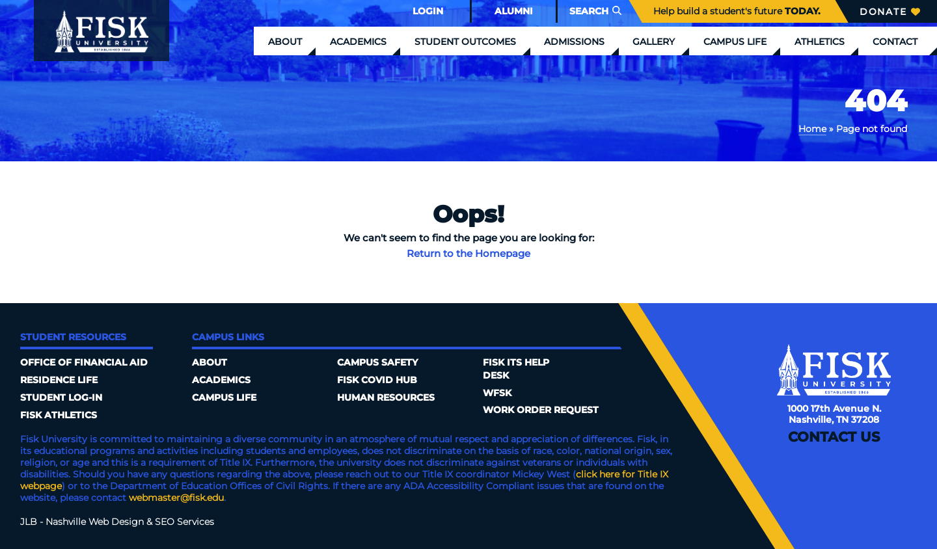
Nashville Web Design (95, 522)
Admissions (574, 41)
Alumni (514, 11)
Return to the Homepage (468, 253)
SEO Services (184, 522)
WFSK (497, 393)
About (285, 41)
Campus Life (735, 41)
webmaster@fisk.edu (176, 497)
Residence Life (59, 380)
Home (812, 129)
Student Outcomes (465, 41)
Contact (895, 41)
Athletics (819, 41)
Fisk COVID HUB (377, 380)
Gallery (653, 41)
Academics (358, 41)
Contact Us (834, 437)
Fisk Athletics (58, 415)
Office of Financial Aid (84, 362)
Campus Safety (377, 362)
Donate (890, 12)
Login (428, 11)
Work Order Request (541, 410)
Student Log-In (61, 397)
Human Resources (386, 397)
